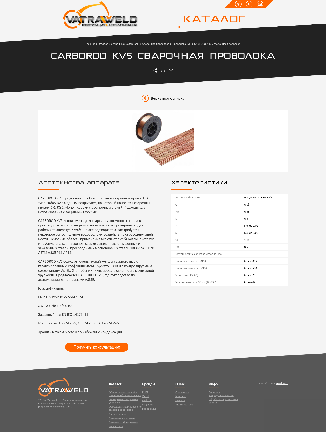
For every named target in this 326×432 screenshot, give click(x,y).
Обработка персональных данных (223, 402)
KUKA (145, 392)
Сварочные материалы (122, 418)
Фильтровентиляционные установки (123, 402)
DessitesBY (282, 384)
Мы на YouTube (184, 405)
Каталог (214, 20)
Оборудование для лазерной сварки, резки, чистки (125, 409)
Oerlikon (147, 401)
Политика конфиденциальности (221, 394)
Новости (180, 401)
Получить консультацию (97, 347)
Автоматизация (118, 414)
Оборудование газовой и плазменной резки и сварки (125, 394)
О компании (182, 392)
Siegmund (147, 405)
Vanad (145, 397)
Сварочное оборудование (123, 423)
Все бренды (149, 409)
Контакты (180, 397)
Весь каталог (116, 427)
